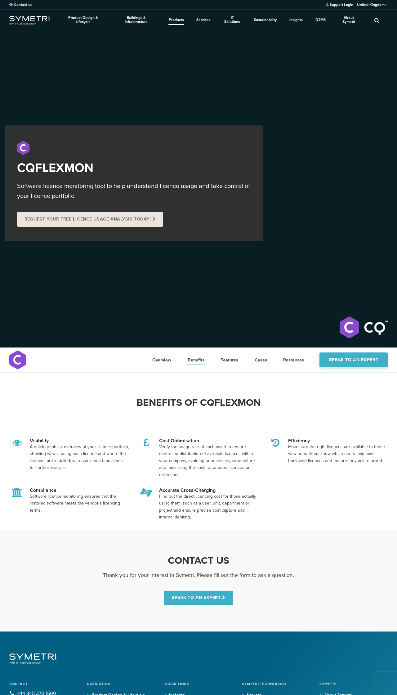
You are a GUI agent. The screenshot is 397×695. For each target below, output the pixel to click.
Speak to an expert (353, 359)
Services (204, 20)
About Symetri (348, 20)
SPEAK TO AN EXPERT (196, 597)
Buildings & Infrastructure (136, 20)
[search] (377, 20)
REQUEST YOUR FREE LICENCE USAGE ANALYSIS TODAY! (88, 219)
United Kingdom (372, 4)
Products (176, 20)
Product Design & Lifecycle (83, 20)
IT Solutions (232, 20)
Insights (296, 20)
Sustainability (265, 20)
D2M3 (320, 20)
